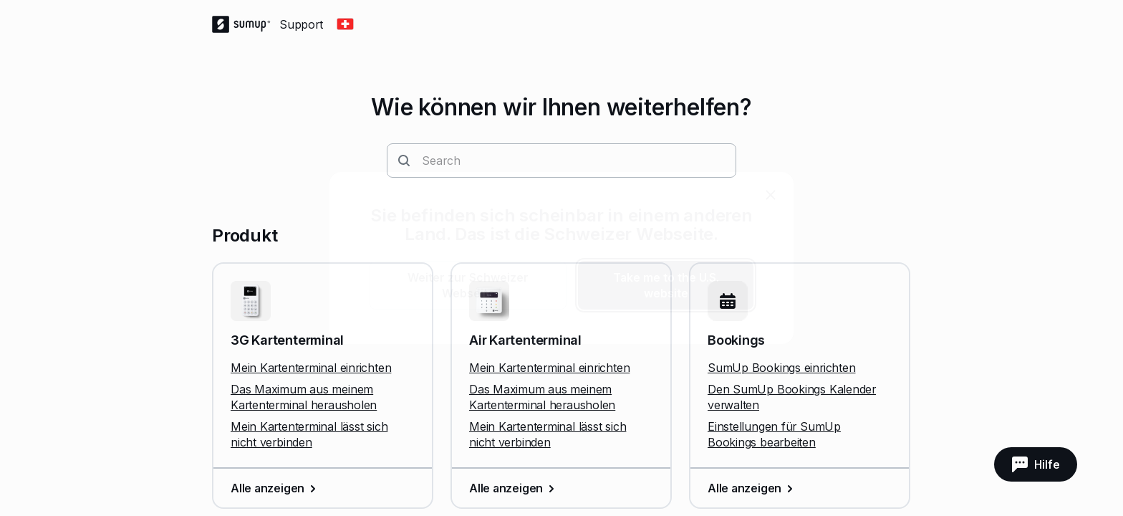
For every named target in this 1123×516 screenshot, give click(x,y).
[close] (770, 195)
